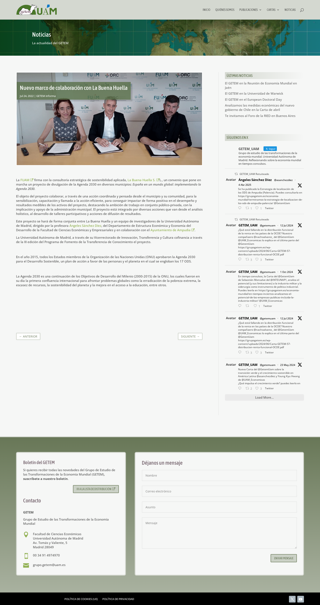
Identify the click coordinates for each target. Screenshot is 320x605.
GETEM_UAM (247, 225)
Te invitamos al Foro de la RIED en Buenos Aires (260, 116)
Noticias (290, 9)
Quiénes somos (224, 9)
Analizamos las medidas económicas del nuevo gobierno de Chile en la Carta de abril (259, 107)
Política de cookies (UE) (81, 599)
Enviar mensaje (283, 558)
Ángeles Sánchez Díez (85, 225)
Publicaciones (248, 9)
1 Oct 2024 (286, 272)
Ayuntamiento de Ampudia (173, 230)
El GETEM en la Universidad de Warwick (254, 93)
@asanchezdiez (283, 180)
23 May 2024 (287, 365)
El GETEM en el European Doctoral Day (253, 99)
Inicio (206, 9)
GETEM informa (46, 96)
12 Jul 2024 (286, 225)
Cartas (271, 9)
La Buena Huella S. (143, 180)
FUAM (27, 180)
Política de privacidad (118, 599)
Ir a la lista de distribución (96, 489)
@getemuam (267, 225)
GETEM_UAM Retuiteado (254, 174)
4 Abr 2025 (244, 185)
